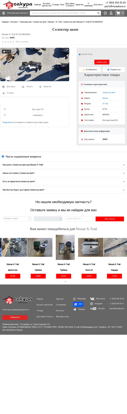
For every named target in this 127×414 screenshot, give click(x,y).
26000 (38, 276)
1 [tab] (62, 281)
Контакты (98, 5)
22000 (89, 276)
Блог (62, 5)
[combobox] (65, 13)
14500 (114, 276)
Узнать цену (102, 62)
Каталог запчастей (44, 305)
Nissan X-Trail (86, 229)
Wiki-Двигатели (62, 317)
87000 (12, 276)
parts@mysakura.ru (115, 6)
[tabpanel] (12, 257)
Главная (37, 5)
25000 (63, 276)
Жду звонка (110, 219)
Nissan (105, 98)
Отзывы (55, 5)
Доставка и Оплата (45, 317)
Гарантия (79, 5)
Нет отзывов (21, 42)
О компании (61, 305)
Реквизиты (15, 317)
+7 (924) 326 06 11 (116, 304)
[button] (67, 50)
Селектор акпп (109, 92)
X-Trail (105, 104)
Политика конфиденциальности (15, 310)
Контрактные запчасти (17, 13)
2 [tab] (65, 281)
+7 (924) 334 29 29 (116, 3)
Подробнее (7, 122)
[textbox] (16, 218)
